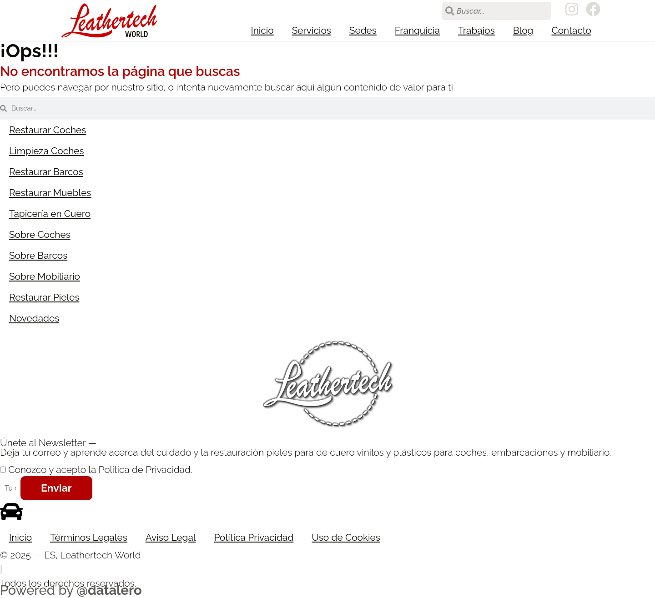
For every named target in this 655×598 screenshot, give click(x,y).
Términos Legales (88, 537)
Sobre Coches (40, 234)
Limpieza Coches (46, 150)
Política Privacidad (253, 537)
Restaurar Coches (47, 130)
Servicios (311, 30)
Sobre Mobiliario (44, 276)
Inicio (262, 30)
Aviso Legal (171, 537)
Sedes (363, 30)
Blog (523, 30)
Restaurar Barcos (46, 171)
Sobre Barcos (38, 255)
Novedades (34, 318)
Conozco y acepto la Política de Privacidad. (100, 469)
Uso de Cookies (346, 537)
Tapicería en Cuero (50, 213)
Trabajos (476, 30)
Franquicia (417, 30)
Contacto (571, 30)
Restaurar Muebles (50, 192)
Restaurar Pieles (44, 297)
